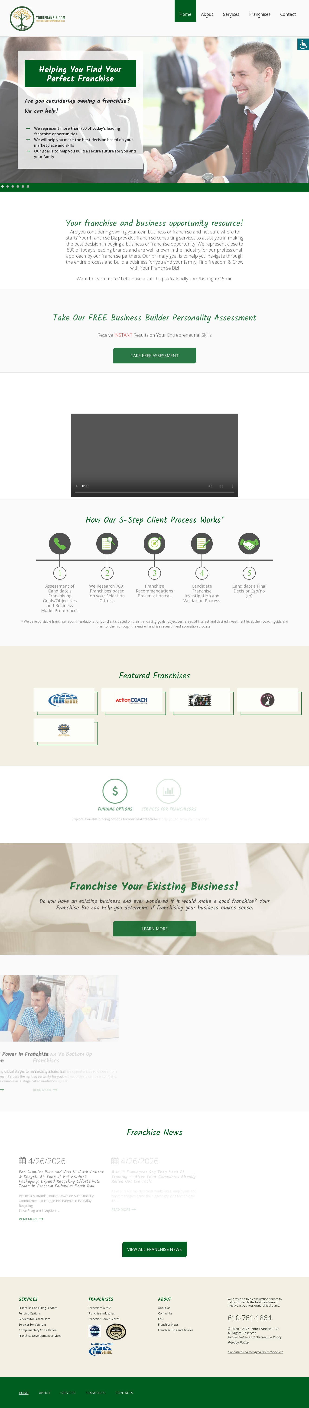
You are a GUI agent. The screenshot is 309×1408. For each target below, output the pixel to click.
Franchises (259, 14)
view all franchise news (154, 1249)
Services (231, 14)
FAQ (161, 1319)
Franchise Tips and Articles (175, 1330)
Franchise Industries (101, 1313)
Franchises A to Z (99, 1308)
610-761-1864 (249, 1317)
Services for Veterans (32, 1325)
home (24, 1393)
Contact (288, 14)
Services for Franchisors (34, 1319)
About (207, 14)
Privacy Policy (238, 1342)
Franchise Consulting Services (38, 1308)
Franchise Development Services (40, 1336)
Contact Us (165, 1313)
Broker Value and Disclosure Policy (254, 1337)
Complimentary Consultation (38, 1330)
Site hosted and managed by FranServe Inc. (255, 1352)
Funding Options (30, 1313)
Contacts (124, 1393)
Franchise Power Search (104, 1319)
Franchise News (168, 1325)
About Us (164, 1308)
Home (185, 14)
